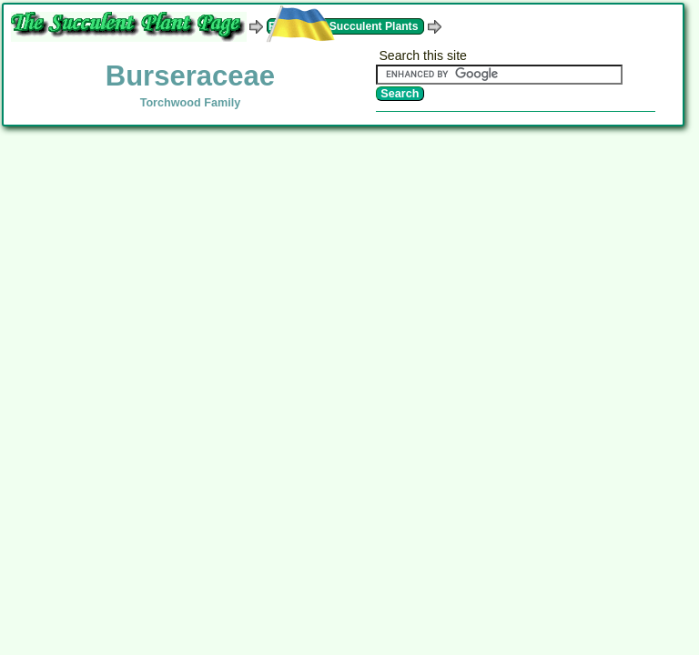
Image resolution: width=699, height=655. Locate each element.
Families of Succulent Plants (343, 26)
